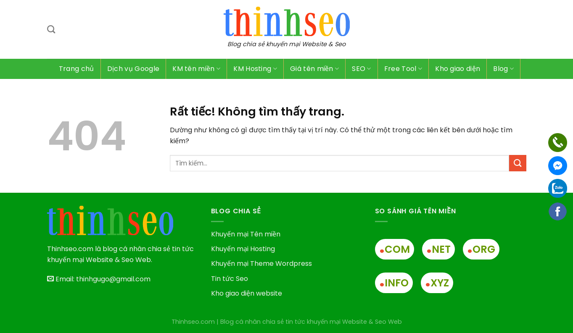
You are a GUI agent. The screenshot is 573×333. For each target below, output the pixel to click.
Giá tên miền (314, 68)
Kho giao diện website (246, 293)
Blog (503, 68)
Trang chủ (76, 68)
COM (394, 249)
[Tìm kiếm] (51, 29)
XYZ (437, 283)
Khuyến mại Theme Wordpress (261, 263)
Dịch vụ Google (133, 68)
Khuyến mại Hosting (243, 249)
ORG (481, 249)
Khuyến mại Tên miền (245, 234)
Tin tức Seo (229, 278)
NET (438, 249)
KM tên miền (196, 68)
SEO (361, 68)
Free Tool (403, 68)
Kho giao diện (457, 68)
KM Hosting (255, 68)
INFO (394, 283)
